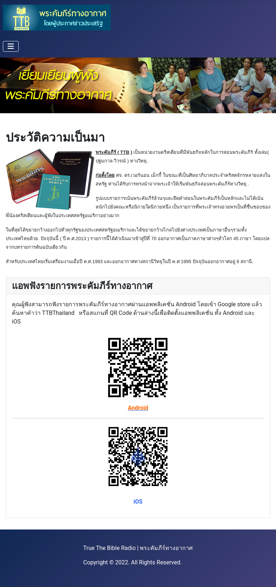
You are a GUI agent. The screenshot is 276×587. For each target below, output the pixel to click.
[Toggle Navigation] (11, 46)
